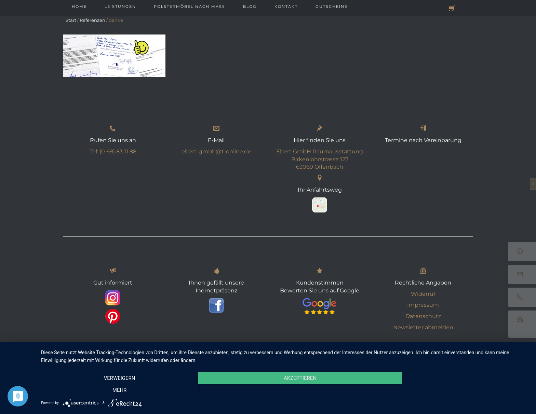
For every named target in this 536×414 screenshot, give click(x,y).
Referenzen (92, 20)
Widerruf (423, 294)
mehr (456, 390)
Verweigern (114, 390)
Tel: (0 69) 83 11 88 (113, 151)
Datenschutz (423, 316)
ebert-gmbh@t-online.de (216, 151)
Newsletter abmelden (423, 327)
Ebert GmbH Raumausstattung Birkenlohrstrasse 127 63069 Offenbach (319, 159)
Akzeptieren (285, 390)
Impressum (423, 305)
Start (71, 20)
